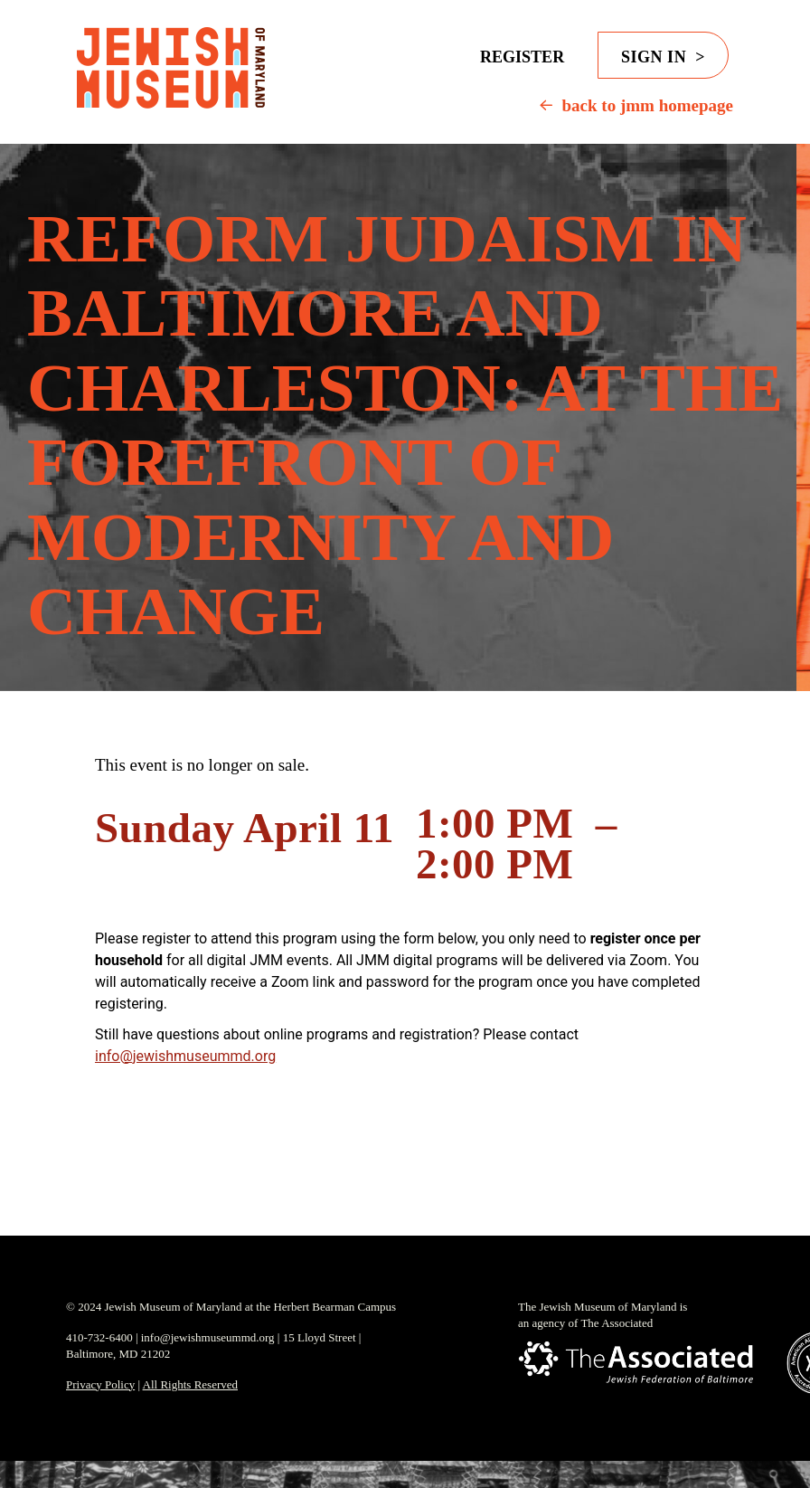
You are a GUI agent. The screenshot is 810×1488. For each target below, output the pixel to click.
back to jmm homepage (647, 105)
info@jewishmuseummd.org (185, 1056)
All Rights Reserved (190, 1384)
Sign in (653, 57)
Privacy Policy (100, 1384)
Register (522, 57)
